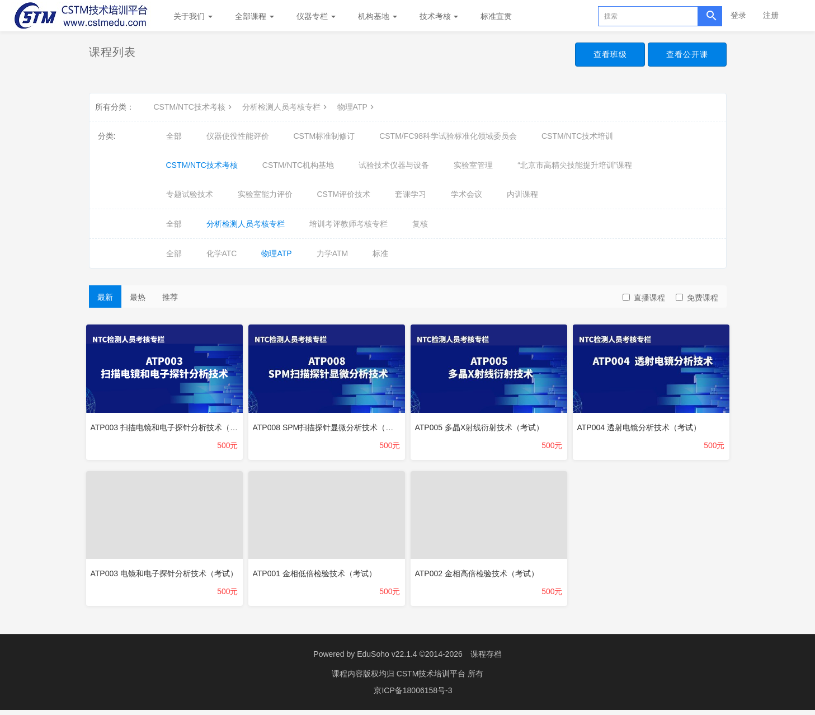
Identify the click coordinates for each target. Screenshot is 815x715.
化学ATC (221, 253)
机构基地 (377, 16)
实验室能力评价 (265, 194)
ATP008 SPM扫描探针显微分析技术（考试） (334, 424)
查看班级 (604, 54)
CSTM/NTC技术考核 (194, 106)
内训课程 (522, 194)
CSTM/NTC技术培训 (577, 135)
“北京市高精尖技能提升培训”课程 (574, 165)
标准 (380, 253)
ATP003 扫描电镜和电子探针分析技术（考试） (174, 424)
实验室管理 (473, 165)
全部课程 (254, 16)
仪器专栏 (316, 16)
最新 (105, 297)
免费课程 (697, 297)
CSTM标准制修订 (324, 135)
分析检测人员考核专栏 (285, 106)
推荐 (170, 297)
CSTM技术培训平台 (432, 678)
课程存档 (486, 659)
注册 (771, 15)
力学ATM (332, 253)
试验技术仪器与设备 (394, 165)
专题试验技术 (189, 194)
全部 (174, 135)
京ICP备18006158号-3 (413, 695)
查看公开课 (685, 54)
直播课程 (644, 297)
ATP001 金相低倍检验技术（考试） (317, 572)
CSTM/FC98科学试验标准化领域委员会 (448, 135)
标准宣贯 (496, 16)
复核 (420, 223)
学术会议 (466, 194)
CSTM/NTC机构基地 (298, 165)
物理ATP (356, 106)
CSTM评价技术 (344, 194)
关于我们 (193, 16)
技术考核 (439, 16)
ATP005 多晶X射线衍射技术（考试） (482, 424)
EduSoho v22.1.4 (387, 659)
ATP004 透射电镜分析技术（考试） (642, 424)
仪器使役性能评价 (237, 135)
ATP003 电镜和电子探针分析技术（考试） (167, 572)
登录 (738, 15)
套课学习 (410, 194)
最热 (137, 297)
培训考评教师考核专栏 (348, 223)
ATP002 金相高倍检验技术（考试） (479, 572)
